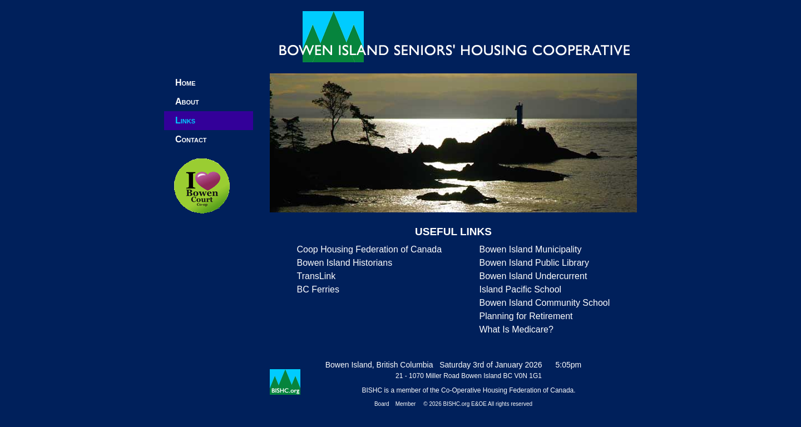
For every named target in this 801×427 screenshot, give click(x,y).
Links (185, 120)
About (187, 101)
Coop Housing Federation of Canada (369, 249)
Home (185, 82)
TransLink (316, 276)
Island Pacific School (520, 289)
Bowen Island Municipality (530, 249)
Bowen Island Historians (345, 262)
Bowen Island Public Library (534, 262)
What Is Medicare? (516, 329)
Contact (191, 139)
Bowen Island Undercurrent (533, 276)
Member (405, 404)
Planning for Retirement (525, 316)
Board (381, 404)
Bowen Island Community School (544, 302)
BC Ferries (318, 289)
